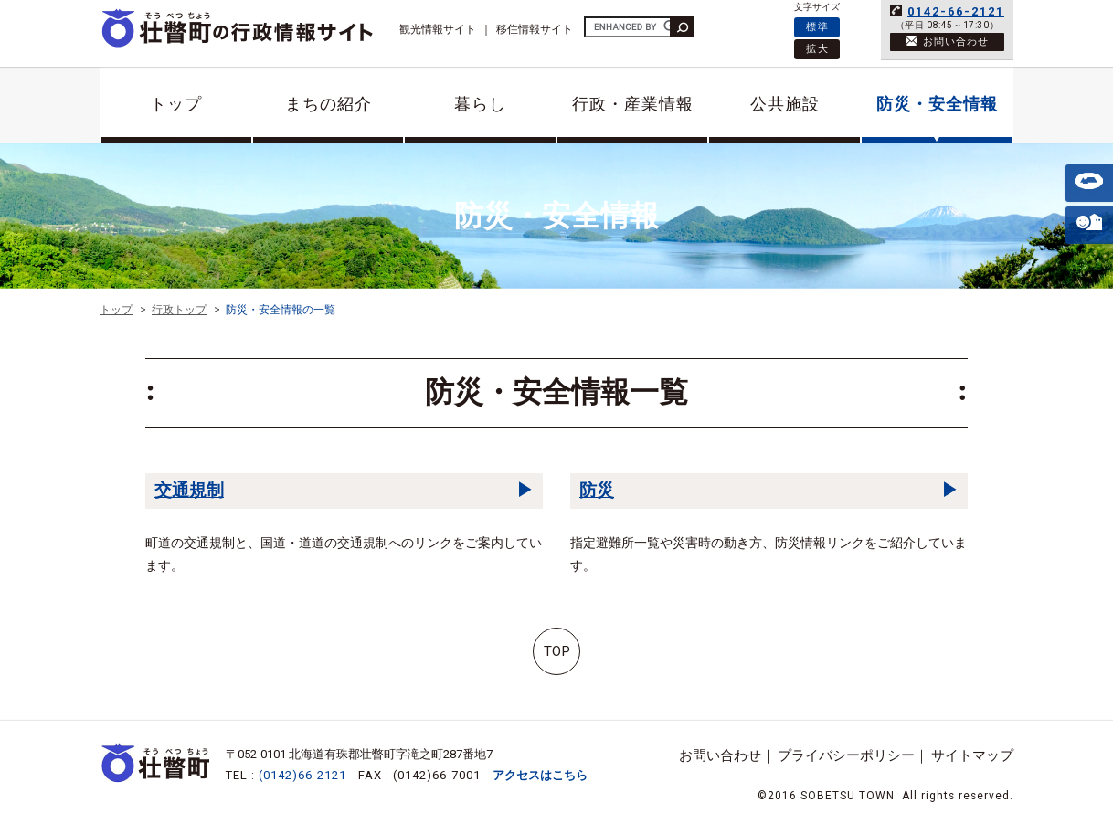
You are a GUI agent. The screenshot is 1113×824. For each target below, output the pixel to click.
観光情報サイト (437, 29)
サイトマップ (972, 755)
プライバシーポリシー (846, 755)
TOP (557, 651)
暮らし (480, 103)
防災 (596, 490)
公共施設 (785, 103)
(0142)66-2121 (302, 775)
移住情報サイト (534, 29)
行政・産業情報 (633, 103)
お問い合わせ (720, 755)
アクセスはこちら (540, 775)
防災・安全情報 (937, 103)
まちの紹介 (328, 103)
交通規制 (189, 490)
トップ (176, 103)
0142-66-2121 (955, 11)
